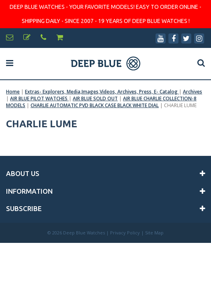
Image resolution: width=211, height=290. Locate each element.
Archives (192, 91)
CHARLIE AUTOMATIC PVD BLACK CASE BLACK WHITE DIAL (95, 105)
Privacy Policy (125, 233)
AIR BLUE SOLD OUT (95, 98)
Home (13, 91)
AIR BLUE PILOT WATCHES (39, 98)
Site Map (154, 233)
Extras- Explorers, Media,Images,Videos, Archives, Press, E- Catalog (102, 91)
